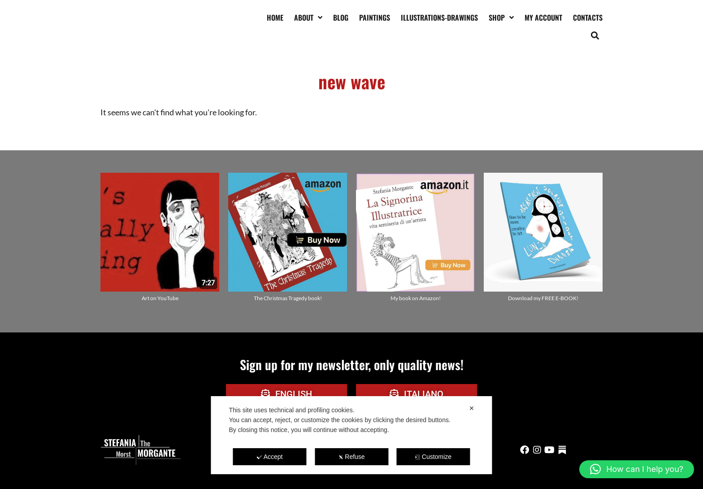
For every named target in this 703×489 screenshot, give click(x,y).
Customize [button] (433, 456)
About (308, 17)
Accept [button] (270, 456)
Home (275, 17)
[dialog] (351, 435)
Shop (501, 17)
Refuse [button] (351, 456)
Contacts (588, 17)
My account (543, 17)
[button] (595, 35)
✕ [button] (471, 408)
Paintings (374, 17)
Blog (340, 17)
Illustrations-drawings (439, 17)
